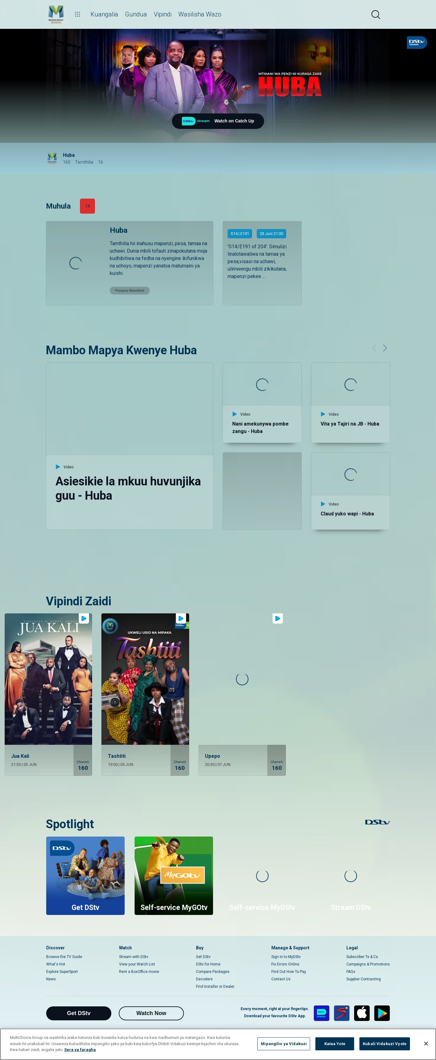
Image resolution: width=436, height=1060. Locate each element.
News (51, 979)
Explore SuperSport (62, 971)
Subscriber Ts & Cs (362, 957)
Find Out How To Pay (288, 971)
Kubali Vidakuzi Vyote (385, 1043)
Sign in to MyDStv (286, 957)
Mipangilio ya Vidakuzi (284, 1043)
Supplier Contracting (363, 979)
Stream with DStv (133, 957)
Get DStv (203, 957)
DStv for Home (208, 964)
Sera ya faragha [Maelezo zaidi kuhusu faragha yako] (80, 1049)
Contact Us (281, 979)
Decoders (204, 979)
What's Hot (55, 964)
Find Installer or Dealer (215, 986)
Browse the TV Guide (64, 957)
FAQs (350, 971)
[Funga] (426, 1043)
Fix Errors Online (285, 964)
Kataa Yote (334, 1043)
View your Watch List (137, 964)
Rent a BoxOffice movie (139, 971)
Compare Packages (212, 971)
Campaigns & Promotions (368, 964)
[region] (218, 1044)
